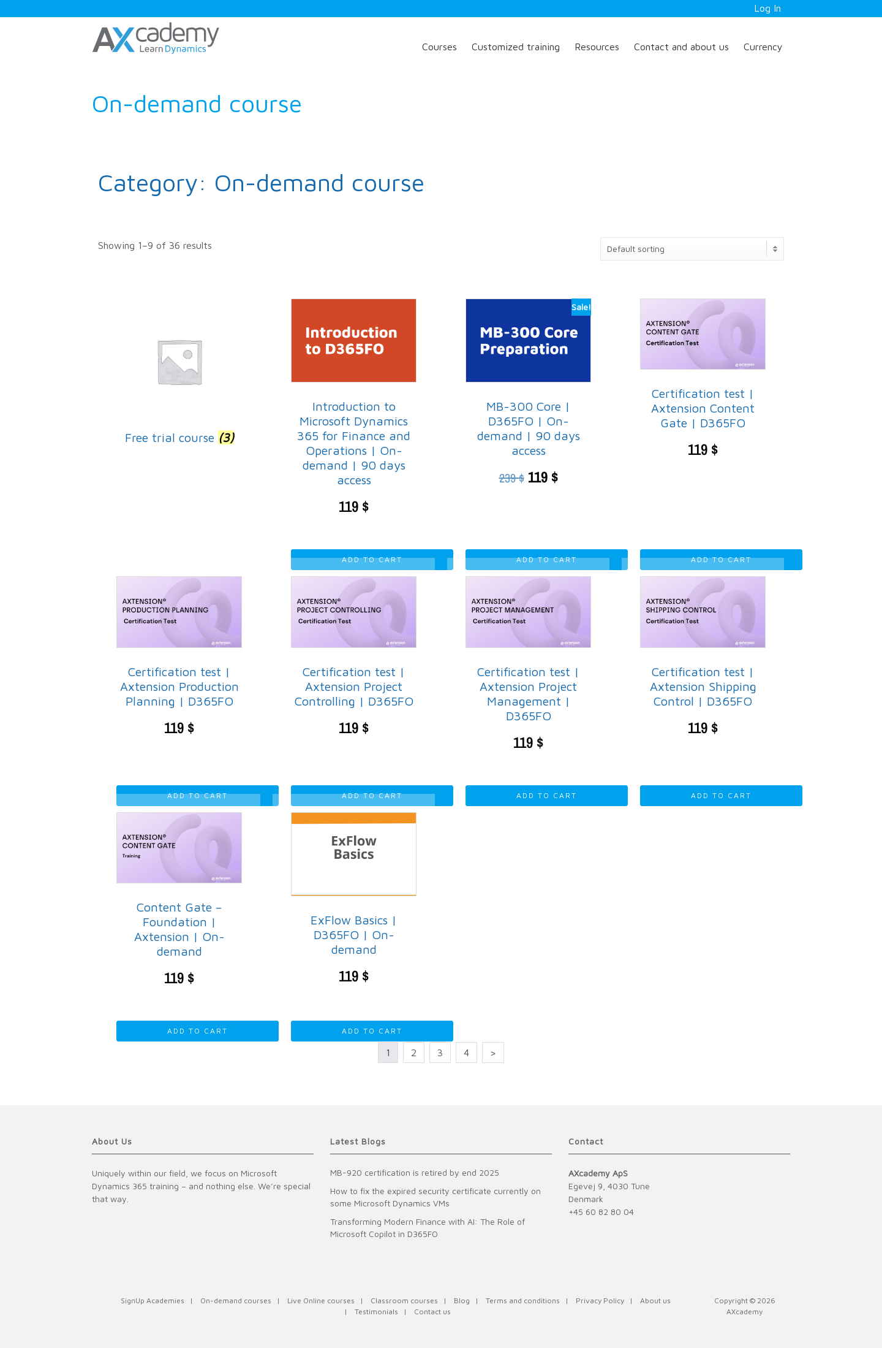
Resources (597, 46)
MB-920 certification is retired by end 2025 (414, 1172)
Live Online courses (321, 1300)
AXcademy (744, 1311)
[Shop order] (692, 249)
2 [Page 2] (414, 1052)
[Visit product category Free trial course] (179, 375)
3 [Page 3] (440, 1052)
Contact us (432, 1311)
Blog (462, 1300)
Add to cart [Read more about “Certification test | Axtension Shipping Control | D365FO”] (721, 795)
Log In (767, 7)
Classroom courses (404, 1300)
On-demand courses (235, 1300)
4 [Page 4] (466, 1052)
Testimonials (376, 1311)
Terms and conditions (523, 1300)
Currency (763, 46)
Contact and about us (681, 46)
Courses (439, 46)
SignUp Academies (152, 1300)
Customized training (516, 46)
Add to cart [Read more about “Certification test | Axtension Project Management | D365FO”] (546, 795)
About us (655, 1300)
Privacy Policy (600, 1300)
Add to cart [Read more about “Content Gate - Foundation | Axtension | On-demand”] (197, 1030)
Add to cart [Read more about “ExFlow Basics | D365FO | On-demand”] (372, 1030)
